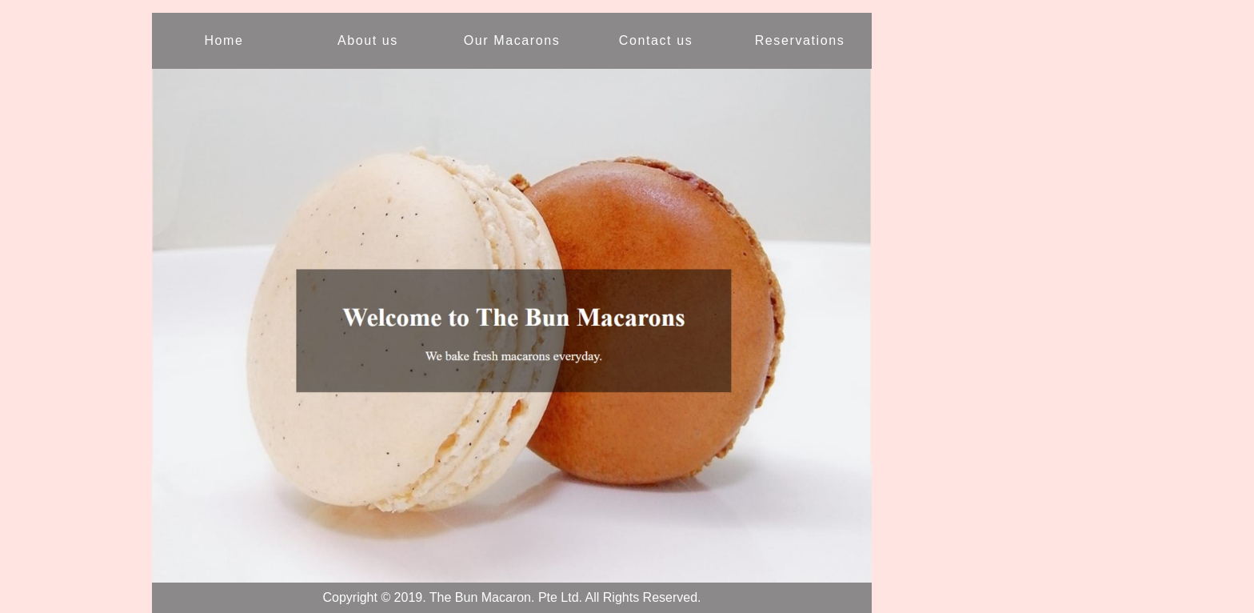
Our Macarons (512, 40)
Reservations (800, 40)
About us (367, 40)
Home (223, 40)
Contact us (656, 40)
